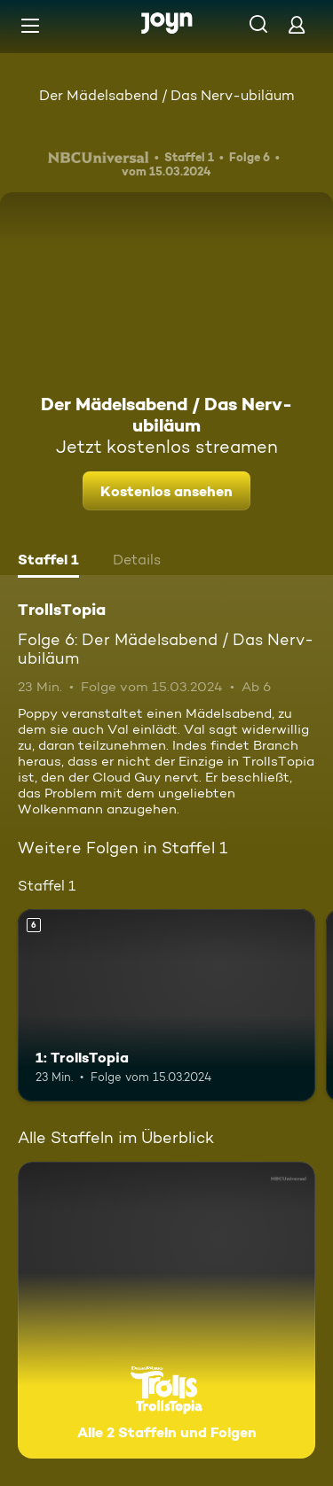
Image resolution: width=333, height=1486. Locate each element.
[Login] (296, 24)
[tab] (48, 562)
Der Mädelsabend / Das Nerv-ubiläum (166, 95)
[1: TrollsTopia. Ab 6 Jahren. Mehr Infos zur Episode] (166, 1005)
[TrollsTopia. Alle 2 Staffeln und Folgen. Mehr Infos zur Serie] (166, 1310)
